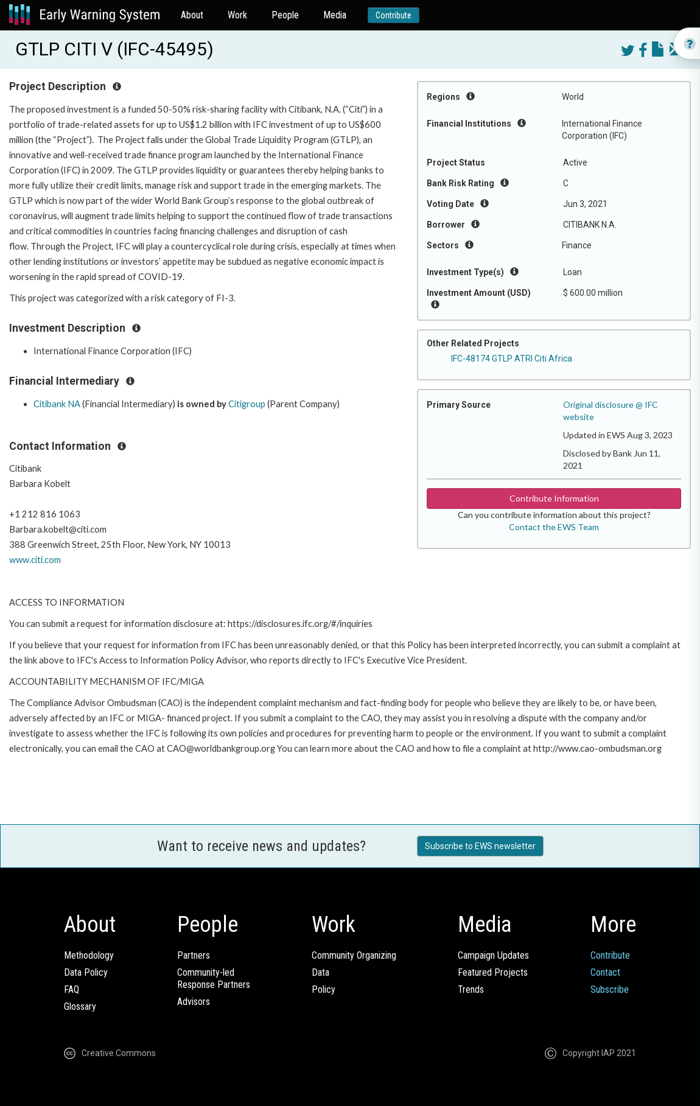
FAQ (71, 989)
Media (334, 15)
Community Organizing (354, 955)
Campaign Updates (493, 955)
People (285, 15)
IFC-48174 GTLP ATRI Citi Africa (511, 358)
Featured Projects (493, 972)
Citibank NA (56, 404)
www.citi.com (35, 560)
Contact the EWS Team (554, 527)
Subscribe (609, 989)
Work (237, 15)
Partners (193, 955)
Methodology (89, 955)
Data (320, 972)
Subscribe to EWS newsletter (480, 846)
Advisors (193, 1001)
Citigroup (246, 404)
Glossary (80, 1006)
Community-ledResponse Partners (213, 978)
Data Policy (86, 972)
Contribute (393, 15)
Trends (471, 989)
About (192, 15)
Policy (323, 989)
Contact (605, 972)
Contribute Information (554, 498)
